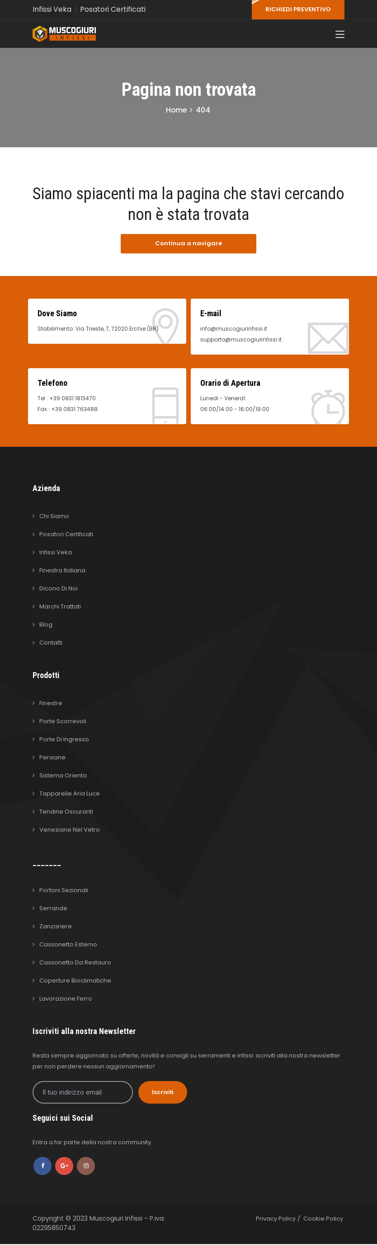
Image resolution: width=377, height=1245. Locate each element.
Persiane (52, 758)
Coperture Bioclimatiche (75, 981)
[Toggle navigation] (339, 36)
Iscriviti (163, 1093)
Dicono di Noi (58, 589)
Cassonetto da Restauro (75, 963)
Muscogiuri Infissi (117, 1219)
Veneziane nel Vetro (69, 830)
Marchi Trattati (60, 607)
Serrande (53, 909)
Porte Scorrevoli (62, 722)
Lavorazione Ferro (65, 999)
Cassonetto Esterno (68, 945)
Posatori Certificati (113, 9)
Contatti (50, 643)
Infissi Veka (52, 9)
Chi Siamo (54, 517)
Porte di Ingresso (64, 740)
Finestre (50, 704)
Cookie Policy (323, 1219)
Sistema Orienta (63, 776)
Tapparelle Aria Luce (69, 794)
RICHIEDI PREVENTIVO (298, 9)
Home (176, 111)
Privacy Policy (276, 1219)
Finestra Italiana (62, 571)
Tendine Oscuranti (66, 812)
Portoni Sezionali (63, 891)
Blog (45, 625)
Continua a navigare (188, 244)
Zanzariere (55, 927)
